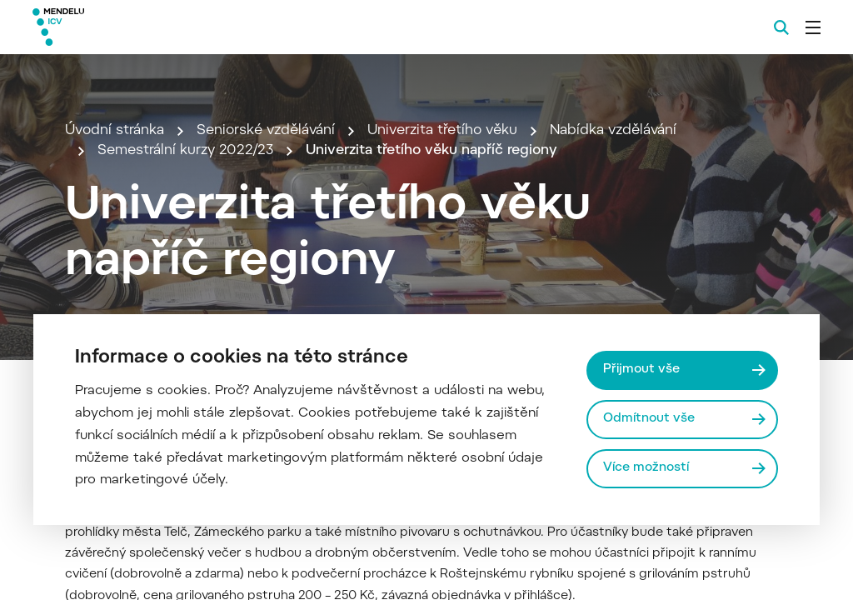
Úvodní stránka (114, 131)
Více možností (646, 468)
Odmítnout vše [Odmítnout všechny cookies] (649, 418)
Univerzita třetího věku (442, 131)
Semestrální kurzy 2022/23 (185, 151)
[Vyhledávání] (781, 27)
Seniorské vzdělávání (266, 131)
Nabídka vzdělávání (613, 131)
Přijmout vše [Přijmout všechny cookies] (641, 369)
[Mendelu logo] (123, 27)
